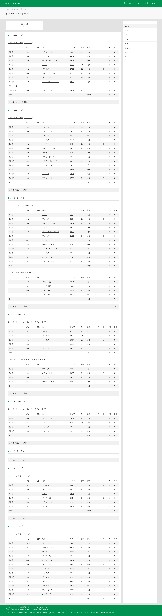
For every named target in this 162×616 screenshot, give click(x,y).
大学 (124, 3)
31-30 (72, 261)
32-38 (72, 427)
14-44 (72, 552)
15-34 (72, 560)
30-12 (72, 418)
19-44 (72, 344)
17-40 (72, 594)
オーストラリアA (27, 272)
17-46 (72, 577)
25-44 (72, 140)
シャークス (46, 543)
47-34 (72, 569)
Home (7, 9)
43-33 (72, 161)
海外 (126, 43)
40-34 (72, 144)
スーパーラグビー (15, 43)
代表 (126, 39)
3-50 (71, 369)
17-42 (72, 244)
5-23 (71, 215)
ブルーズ (45, 152)
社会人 (127, 48)
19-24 (72, 227)
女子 (126, 57)
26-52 (72, 381)
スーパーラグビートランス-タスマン (23, 359)
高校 (131, 3)
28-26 (72, 543)
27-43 (72, 157)
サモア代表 (46, 282)
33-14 (72, 340)
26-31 (72, 223)
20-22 (72, 547)
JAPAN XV (46, 290)
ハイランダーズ (48, 261)
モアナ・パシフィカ (49, 60)
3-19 (71, 422)
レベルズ (28, 43)
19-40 (72, 82)
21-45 (72, 502)
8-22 (71, 556)
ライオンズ (46, 552)
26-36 (72, 377)
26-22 (72, 249)
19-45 (72, 485)
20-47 (72, 90)
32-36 (72, 240)
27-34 (72, 127)
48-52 (72, 295)
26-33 (72, 165)
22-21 (72, 236)
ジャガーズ (46, 498)
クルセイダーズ (48, 157)
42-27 (72, 232)
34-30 (72, 431)
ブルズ (44, 494)
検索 (153, 3)
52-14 (72, 174)
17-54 (72, 152)
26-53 (72, 65)
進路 (138, 3)
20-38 (72, 169)
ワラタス (45, 69)
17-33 (72, 178)
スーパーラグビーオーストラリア (22, 322)
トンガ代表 (46, 286)
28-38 (72, 148)
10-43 (72, 564)
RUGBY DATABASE (13, 3)
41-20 (72, 73)
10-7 (71, 336)
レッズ (44, 65)
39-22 (72, 286)
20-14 (72, 494)
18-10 (72, 489)
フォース (45, 56)
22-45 (72, 257)
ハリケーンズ (47, 90)
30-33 (72, 253)
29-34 (72, 586)
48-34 (72, 56)
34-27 (72, 136)
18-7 (71, 498)
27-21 (72, 69)
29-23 (72, 60)
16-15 (72, 590)
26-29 (72, 573)
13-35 (72, 373)
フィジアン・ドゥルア (50, 73)
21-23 (72, 331)
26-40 (72, 581)
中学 (126, 52)
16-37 (72, 506)
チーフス (45, 140)
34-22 (72, 290)
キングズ (45, 569)
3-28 (71, 219)
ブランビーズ (47, 52)
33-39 (72, 131)
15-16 (72, 348)
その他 (145, 3)
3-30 (71, 52)
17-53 (72, 77)
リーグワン (114, 3)
